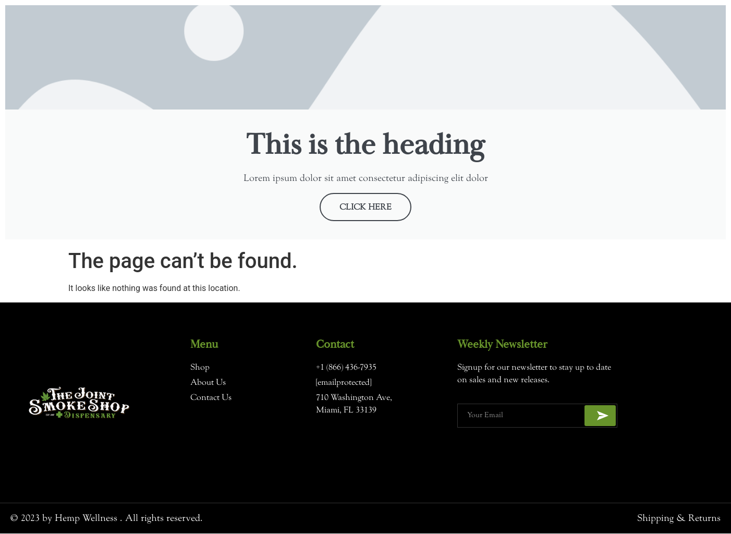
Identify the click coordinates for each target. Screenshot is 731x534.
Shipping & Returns (679, 518)
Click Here (365, 208)
